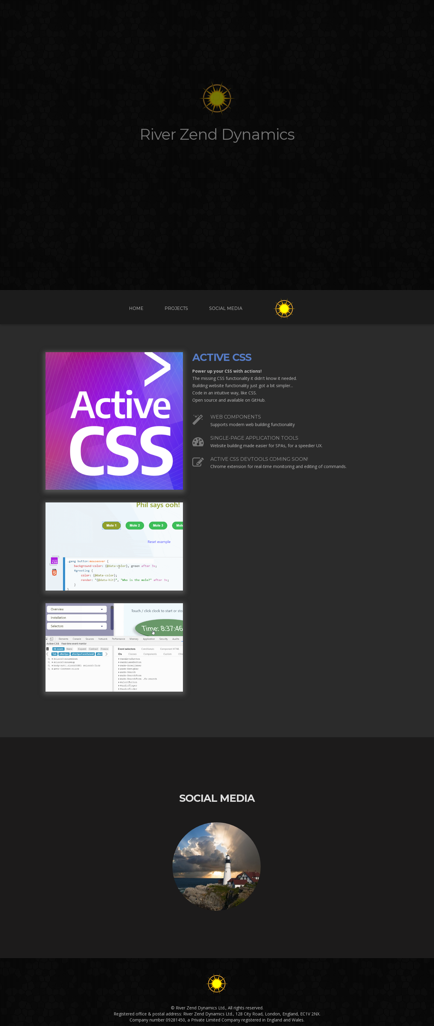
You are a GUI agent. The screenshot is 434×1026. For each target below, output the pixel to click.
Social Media (225, 308)
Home (136, 308)
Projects (176, 308)
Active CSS (221, 357)
